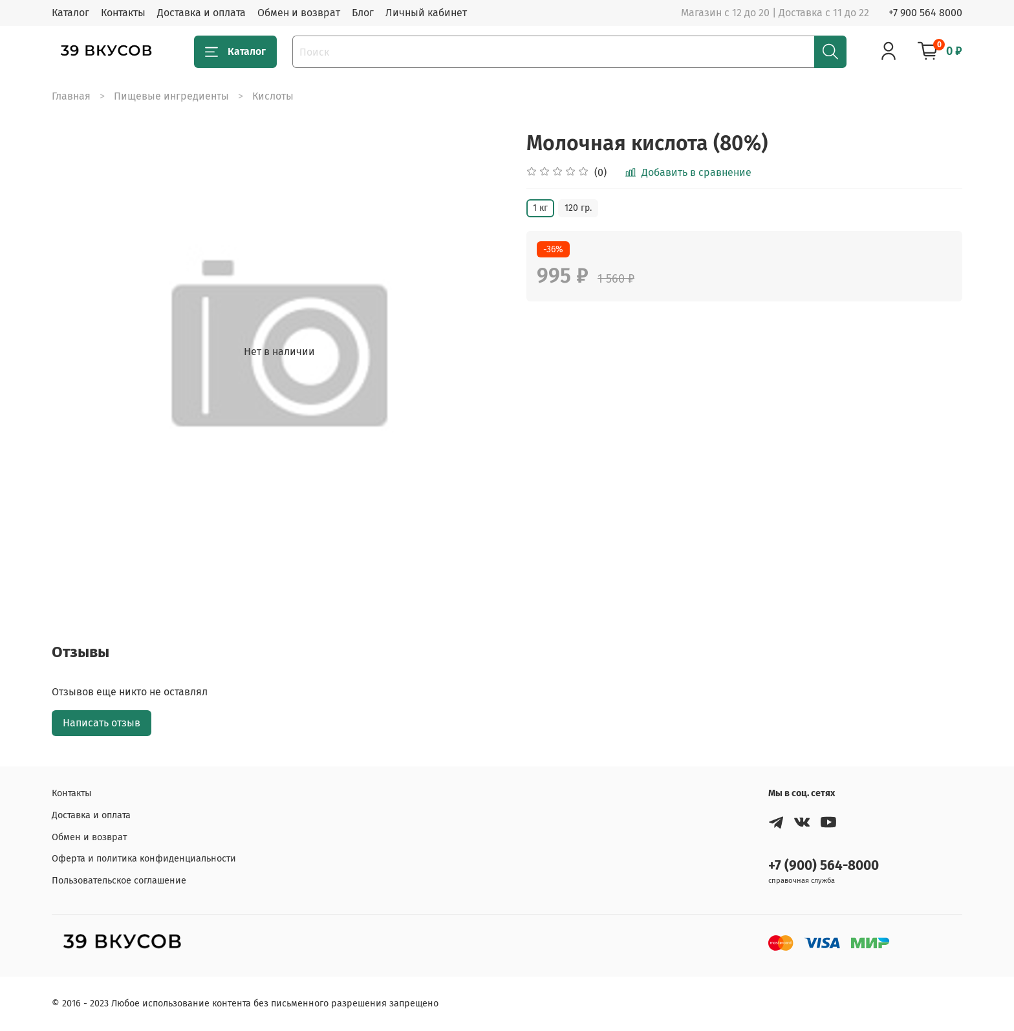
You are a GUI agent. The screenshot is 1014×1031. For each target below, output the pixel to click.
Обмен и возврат (298, 12)
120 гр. (578, 207)
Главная (71, 96)
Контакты (123, 12)
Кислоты (273, 96)
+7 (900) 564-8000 (823, 866)
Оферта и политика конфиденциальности (144, 858)
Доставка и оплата (201, 12)
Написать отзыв (101, 723)
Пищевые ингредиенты (171, 96)
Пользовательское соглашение (119, 880)
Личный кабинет (426, 12)
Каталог (70, 12)
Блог (363, 12)
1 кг (540, 207)
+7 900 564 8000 (925, 12)
